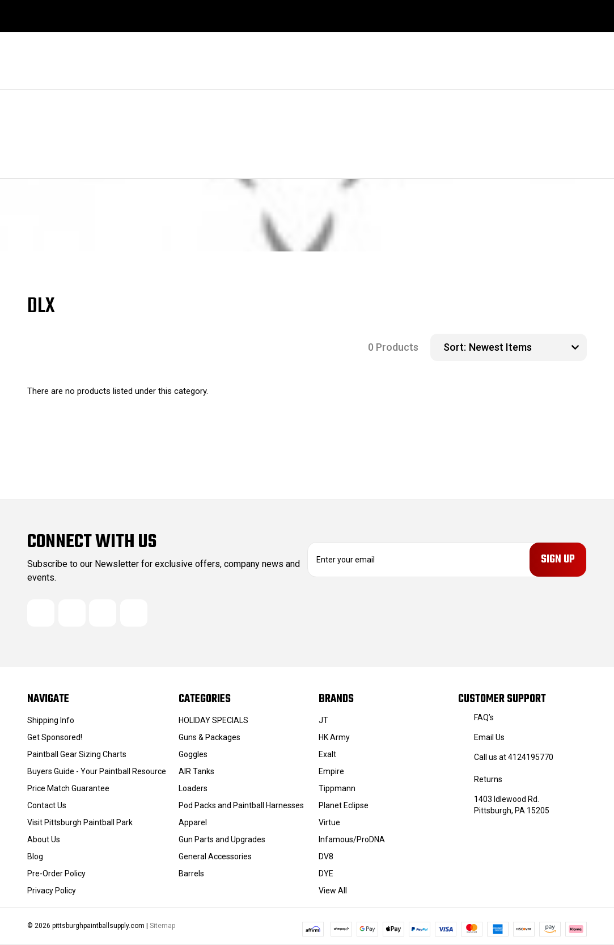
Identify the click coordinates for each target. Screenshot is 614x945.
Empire (331, 771)
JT (323, 720)
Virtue (329, 822)
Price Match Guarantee (68, 788)
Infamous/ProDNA (352, 839)
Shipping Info (50, 720)
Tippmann (337, 788)
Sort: (454, 347)
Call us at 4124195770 (513, 757)
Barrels (191, 873)
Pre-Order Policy (56, 873)
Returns (488, 779)
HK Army (334, 737)
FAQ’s (484, 717)
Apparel (193, 822)
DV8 (326, 856)
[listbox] (526, 347)
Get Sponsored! (54, 737)
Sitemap (162, 926)
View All (333, 890)
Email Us (489, 737)
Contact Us (46, 805)
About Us (43, 839)
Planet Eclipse (344, 805)
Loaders (193, 788)
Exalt (327, 754)
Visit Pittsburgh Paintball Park (80, 822)
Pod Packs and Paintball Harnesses (241, 805)
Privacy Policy (51, 890)
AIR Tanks (196, 771)
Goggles (193, 754)
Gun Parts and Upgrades (222, 839)
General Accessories (215, 856)
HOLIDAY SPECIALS (213, 720)
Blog (35, 856)
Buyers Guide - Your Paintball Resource (96, 771)
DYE (326, 873)
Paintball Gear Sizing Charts (76, 754)
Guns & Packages (209, 737)
